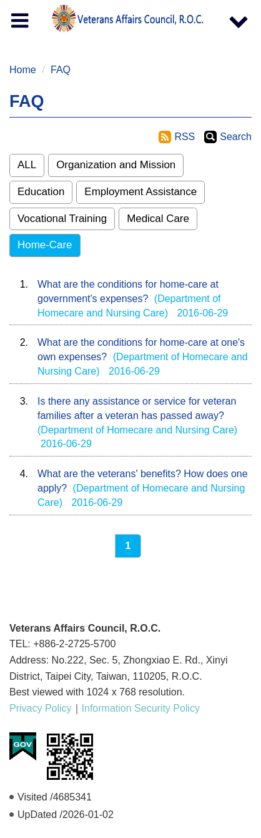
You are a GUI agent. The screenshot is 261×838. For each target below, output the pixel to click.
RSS (184, 136)
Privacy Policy (40, 708)
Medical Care (158, 219)
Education (40, 192)
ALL (26, 165)
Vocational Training (62, 219)
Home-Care (44, 245)
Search (236, 136)
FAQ (61, 69)
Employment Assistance (140, 192)
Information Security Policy (141, 708)
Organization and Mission (115, 165)
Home (22, 69)
